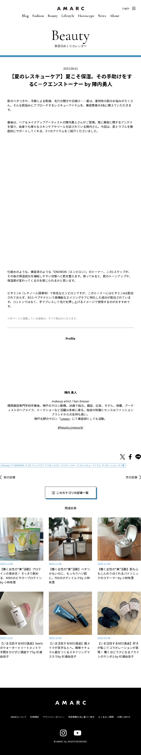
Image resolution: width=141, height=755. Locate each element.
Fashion (38, 16)
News (102, 16)
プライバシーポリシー (54, 716)
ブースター (71, 465)
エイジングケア (36, 465)
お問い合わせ (123, 716)
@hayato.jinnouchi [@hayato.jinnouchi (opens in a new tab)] (70, 427)
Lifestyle (67, 16)
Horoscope (86, 16)
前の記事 (9, 477)
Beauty (53, 16)
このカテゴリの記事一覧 (72, 492)
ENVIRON (19, 465)
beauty (6, 465)
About (114, 16)
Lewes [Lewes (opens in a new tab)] (65, 418)
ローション (111, 465)
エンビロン (55, 465)
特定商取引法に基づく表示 (81, 716)
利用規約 (34, 716)
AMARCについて (19, 716)
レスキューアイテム (91, 465)
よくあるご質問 (106, 716)
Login (125, 8)
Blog (25, 16)
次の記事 (131, 477)
